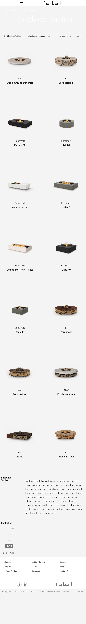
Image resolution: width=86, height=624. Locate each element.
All (4, 36)
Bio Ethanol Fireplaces (65, 36)
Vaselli (34, 567)
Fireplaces (14, 10)
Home (5, 10)
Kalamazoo (36, 571)
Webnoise (66, 592)
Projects (63, 562)
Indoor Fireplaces (30, 36)
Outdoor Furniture (10, 571)
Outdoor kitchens (38, 562)
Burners (79, 36)
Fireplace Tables (13, 36)
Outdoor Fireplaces (46, 36)
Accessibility (78, 592)
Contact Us (64, 571)
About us (7, 562)
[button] (21, 3)
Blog (62, 567)
